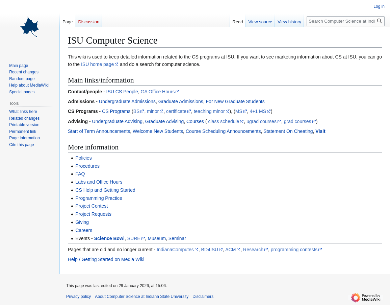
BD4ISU (209, 249)
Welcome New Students (158, 131)
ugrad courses (261, 121)
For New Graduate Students (235, 101)
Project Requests (93, 214)
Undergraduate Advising (117, 121)
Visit (320, 131)
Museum (157, 238)
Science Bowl (109, 238)
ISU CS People (122, 91)
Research (253, 249)
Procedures (87, 166)
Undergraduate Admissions (127, 101)
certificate (176, 111)
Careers (83, 230)
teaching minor (209, 111)
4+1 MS (258, 111)
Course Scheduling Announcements (223, 131)
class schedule (223, 121)
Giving (82, 222)
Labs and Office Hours (98, 182)
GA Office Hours (158, 91)
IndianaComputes (175, 249)
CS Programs (116, 111)
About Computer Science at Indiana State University (141, 296)
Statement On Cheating (288, 131)
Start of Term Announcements (99, 131)
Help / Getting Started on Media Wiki (106, 259)
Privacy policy (78, 296)
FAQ (80, 174)
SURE (133, 238)
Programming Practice (98, 198)
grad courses (297, 121)
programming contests (294, 249)
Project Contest (91, 206)
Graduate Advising (164, 121)
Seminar (177, 238)
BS (136, 111)
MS (238, 111)
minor (153, 111)
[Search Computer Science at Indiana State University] (346, 21)
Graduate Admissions (180, 101)
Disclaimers (202, 296)
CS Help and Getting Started (105, 190)
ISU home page (97, 64)
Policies (83, 158)
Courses (195, 121)
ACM (230, 249)
